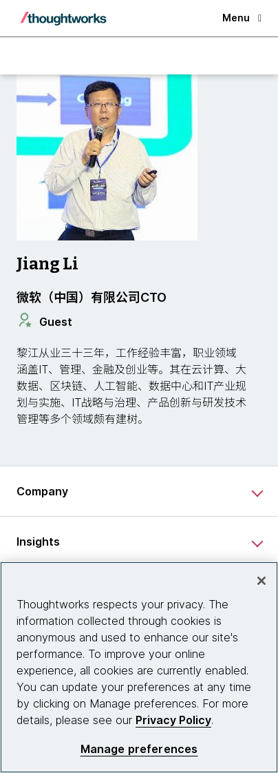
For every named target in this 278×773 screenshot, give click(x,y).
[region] (139, 667)
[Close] (261, 581)
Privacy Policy (173, 720)
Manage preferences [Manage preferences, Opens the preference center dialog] (139, 749)
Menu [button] (241, 17)
